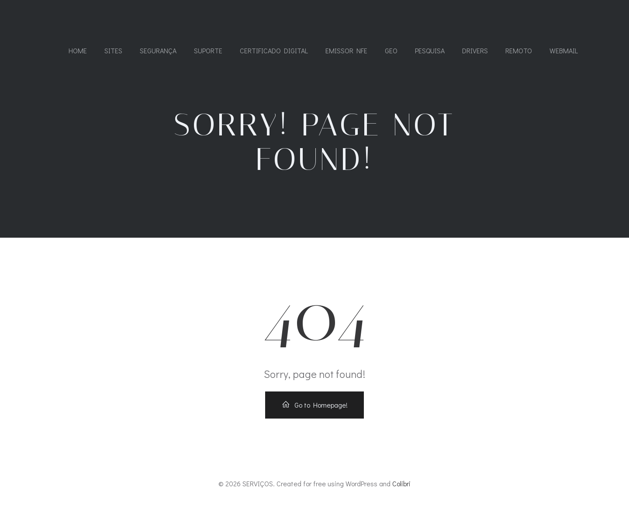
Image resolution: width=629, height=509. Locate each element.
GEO (391, 50)
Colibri (401, 483)
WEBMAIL (564, 50)
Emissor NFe (346, 50)
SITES (113, 50)
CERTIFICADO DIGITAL (274, 50)
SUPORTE (208, 50)
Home (78, 50)
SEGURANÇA (158, 50)
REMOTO (518, 50)
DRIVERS (475, 50)
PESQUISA (430, 50)
